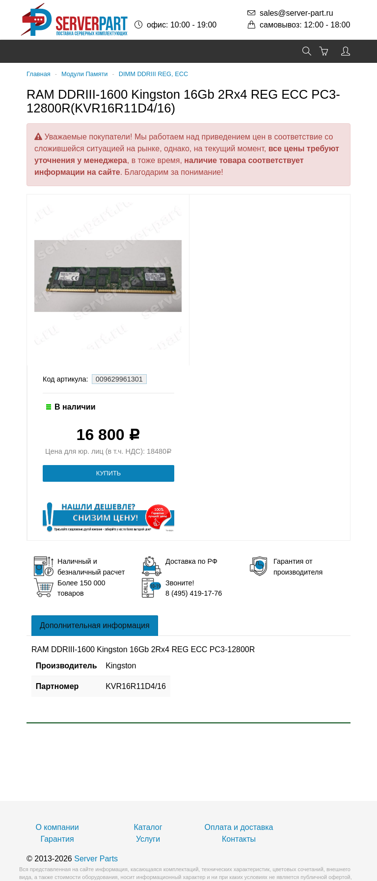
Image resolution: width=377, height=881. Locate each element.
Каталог (148, 827)
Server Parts (96, 858)
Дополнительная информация (95, 625)
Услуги (148, 839)
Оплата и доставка (239, 827)
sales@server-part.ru (296, 13)
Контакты (239, 839)
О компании (57, 827)
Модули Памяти (84, 74)
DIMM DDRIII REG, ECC (153, 74)
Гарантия (57, 839)
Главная (39, 74)
